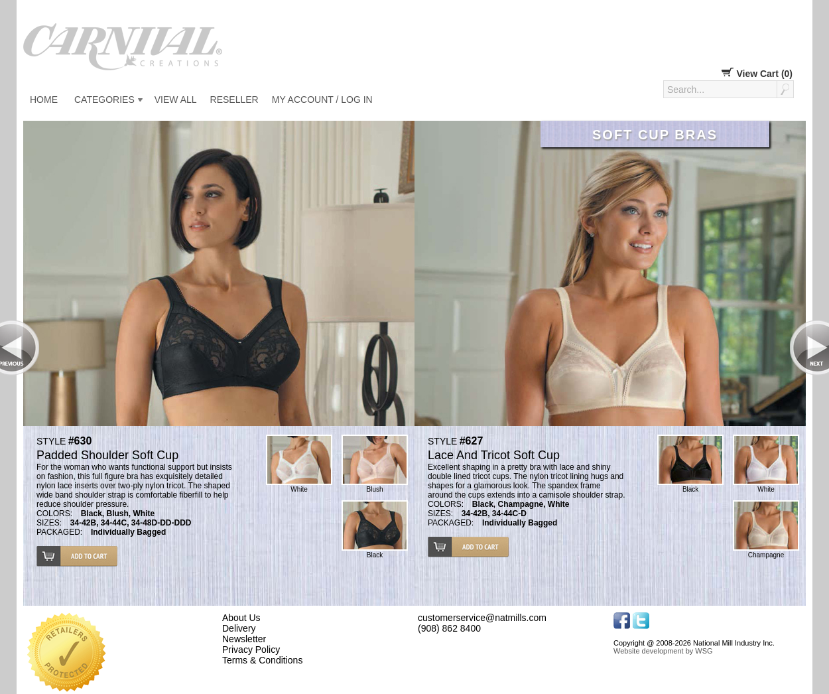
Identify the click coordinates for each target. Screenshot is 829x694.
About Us (241, 617)
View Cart (757, 73)
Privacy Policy (251, 649)
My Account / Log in (322, 99)
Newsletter (244, 639)
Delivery (239, 628)
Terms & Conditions (262, 660)
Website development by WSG (663, 651)
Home (44, 99)
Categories (104, 99)
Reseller (234, 99)
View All (176, 99)
